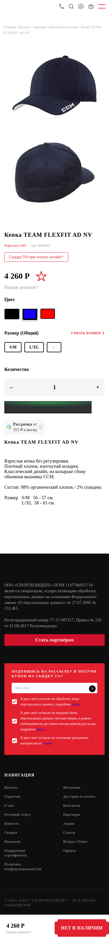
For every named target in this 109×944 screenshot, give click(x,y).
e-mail (47, 743)
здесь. (76, 704)
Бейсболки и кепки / (65, 27)
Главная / (11, 27)
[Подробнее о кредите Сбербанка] (41, 427)
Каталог (11, 787)
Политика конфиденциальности (22, 866)
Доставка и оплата (79, 796)
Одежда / (41, 27)
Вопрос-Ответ (75, 842)
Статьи (69, 833)
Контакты (71, 805)
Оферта (69, 851)
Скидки (10, 833)
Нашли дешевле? (19, 932)
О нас (9, 805)
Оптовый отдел (17, 815)
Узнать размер (88, 333)
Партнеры (72, 815)
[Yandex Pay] (48, 407)
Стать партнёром (54, 639)
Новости (11, 824)
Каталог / (26, 27)
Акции (69, 824)
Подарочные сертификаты (15, 853)
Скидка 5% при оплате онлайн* (36, 257)
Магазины (72, 787)
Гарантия (12, 796)
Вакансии (12, 842)
